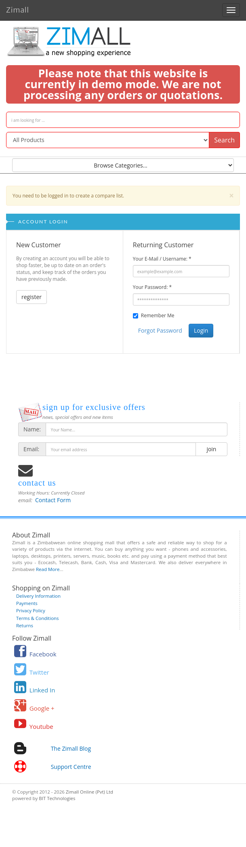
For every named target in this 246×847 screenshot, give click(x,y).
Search (224, 140)
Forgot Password (160, 330)
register (31, 297)
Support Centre (71, 767)
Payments (27, 603)
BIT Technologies (57, 798)
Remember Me (158, 315)
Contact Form (53, 500)
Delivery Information (38, 596)
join (211, 449)
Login (201, 330)
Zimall (17, 8)
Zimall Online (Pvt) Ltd (89, 792)
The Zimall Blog (71, 748)
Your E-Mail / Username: (162, 258)
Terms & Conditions (37, 618)
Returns (24, 625)
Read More (47, 569)
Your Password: (152, 287)
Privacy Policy (30, 610)
